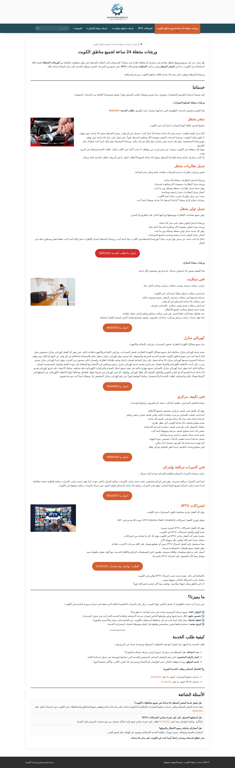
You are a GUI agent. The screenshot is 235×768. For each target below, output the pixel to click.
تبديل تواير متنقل (192, 209)
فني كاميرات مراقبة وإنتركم (184, 467)
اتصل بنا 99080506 (117, 386)
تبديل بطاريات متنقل (189, 166)
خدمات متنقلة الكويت (193, 762)
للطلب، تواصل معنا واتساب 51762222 (117, 566)
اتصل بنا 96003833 (117, 327)
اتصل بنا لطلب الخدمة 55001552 (117, 253)
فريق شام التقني (33, 762)
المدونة (78, 28)
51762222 (166, 681)
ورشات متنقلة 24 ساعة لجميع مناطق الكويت (177, 28)
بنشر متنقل (196, 119)
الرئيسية (137, 44)
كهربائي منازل (194, 338)
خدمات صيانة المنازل (97, 28)
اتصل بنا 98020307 (117, 495)
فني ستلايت (196, 279)
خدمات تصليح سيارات (124, 28)
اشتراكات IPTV (145, 28)
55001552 (114, 110)
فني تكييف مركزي (191, 396)
